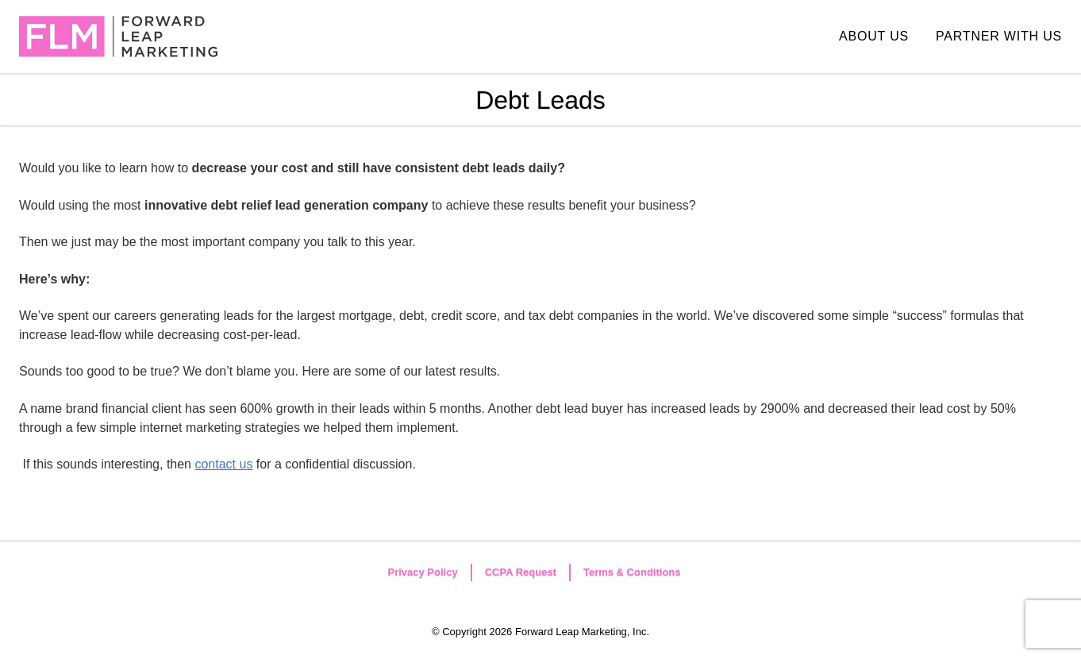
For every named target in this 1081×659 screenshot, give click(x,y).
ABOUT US (874, 36)
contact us (223, 464)
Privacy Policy (422, 572)
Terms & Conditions (632, 572)
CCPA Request (520, 572)
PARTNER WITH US (999, 36)
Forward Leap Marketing (118, 36)
